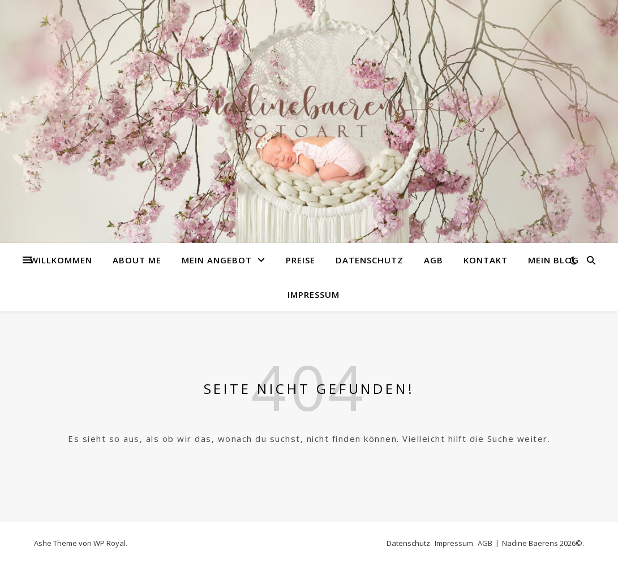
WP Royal (109, 543)
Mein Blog (553, 260)
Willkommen (61, 260)
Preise (300, 260)
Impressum (313, 294)
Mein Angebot (217, 260)
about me (137, 260)
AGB (433, 260)
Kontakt (486, 260)
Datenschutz (370, 260)
